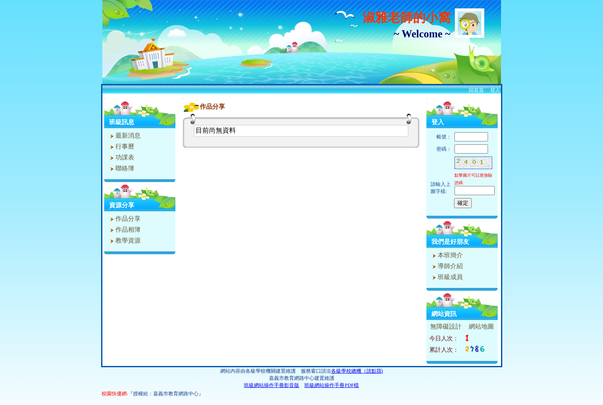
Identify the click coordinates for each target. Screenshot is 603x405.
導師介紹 (446, 266)
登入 (495, 90)
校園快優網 (114, 394)
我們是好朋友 (450, 241)
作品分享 (124, 218)
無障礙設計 (446, 326)
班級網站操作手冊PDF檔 (331, 385)
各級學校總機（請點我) (357, 371)
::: (104, 98)
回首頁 (476, 90)
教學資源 (124, 240)
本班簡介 (446, 255)
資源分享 (121, 205)
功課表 (121, 157)
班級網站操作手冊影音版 (271, 385)
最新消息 (124, 135)
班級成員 (446, 277)
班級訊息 (121, 122)
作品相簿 (124, 229)
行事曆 (121, 146)
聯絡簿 (121, 168)
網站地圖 (481, 326)
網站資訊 (444, 314)
